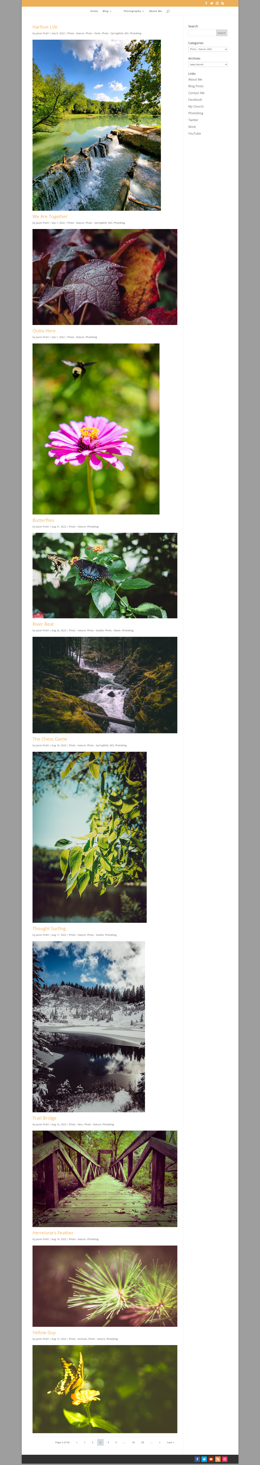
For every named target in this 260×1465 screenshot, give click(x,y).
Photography (132, 11)
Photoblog (135, 33)
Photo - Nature (75, 33)
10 (133, 1442)
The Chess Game (50, 739)
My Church (196, 106)
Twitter (193, 120)
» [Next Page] (160, 1442)
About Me (155, 11)
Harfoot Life (45, 27)
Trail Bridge (44, 1118)
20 (142, 1442)
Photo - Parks (93, 33)
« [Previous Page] (77, 1442)
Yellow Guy (44, 1332)
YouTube (194, 133)
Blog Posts (196, 86)
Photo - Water (113, 630)
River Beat (43, 624)
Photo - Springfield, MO (115, 33)
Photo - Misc (76, 1124)
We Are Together (50, 216)
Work (192, 127)
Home (94, 11)
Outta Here (44, 331)
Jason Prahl (42, 33)
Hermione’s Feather (53, 1233)
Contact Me (196, 93)
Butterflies (43, 520)
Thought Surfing (49, 928)
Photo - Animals (78, 1338)
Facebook (195, 99)
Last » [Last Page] (170, 1442)
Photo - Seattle (95, 630)
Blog (106, 11)
